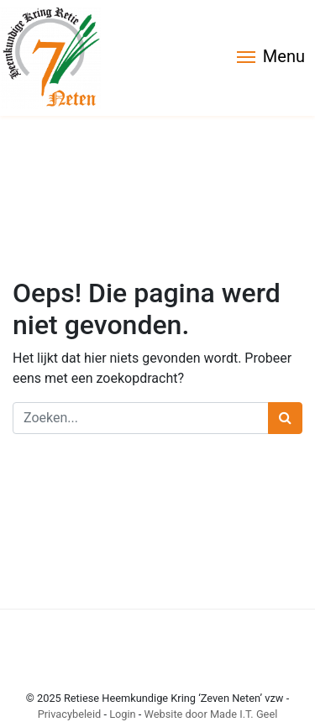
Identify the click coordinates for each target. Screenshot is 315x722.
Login (122, 714)
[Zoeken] (141, 418)
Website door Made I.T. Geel (211, 714)
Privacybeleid (70, 714)
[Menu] (271, 58)
